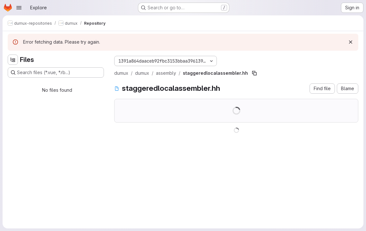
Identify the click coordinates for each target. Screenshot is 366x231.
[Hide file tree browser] (13, 60)
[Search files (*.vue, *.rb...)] (56, 72)
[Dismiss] (350, 42)
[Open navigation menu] (19, 8)
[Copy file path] (254, 73)
